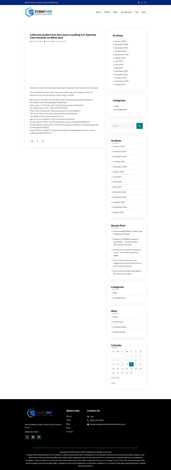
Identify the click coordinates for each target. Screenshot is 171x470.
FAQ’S (68, 420)
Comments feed (119, 327)
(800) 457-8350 (31, 432)
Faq (136, 12)
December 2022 (121, 71)
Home (98, 12)
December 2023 (121, 44)
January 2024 (120, 41)
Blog (115, 12)
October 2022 (120, 78)
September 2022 (121, 81)
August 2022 (120, 84)
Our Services (126, 12)
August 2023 (120, 58)
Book (144, 12)
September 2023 (121, 54)
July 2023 (119, 61)
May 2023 (119, 68)
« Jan (113, 383)
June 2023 (119, 64)
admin (47, 41)
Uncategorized (121, 109)
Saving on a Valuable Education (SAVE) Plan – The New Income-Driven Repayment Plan (125, 242)
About (107, 12)
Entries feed (118, 322)
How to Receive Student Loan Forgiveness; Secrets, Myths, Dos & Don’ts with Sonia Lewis (127, 263)
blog (116, 106)
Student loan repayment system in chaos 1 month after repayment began (127, 252)
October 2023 (120, 51)
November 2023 (121, 48)
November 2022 (121, 74)
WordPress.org (119, 332)
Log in (115, 317)
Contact (69, 432)
